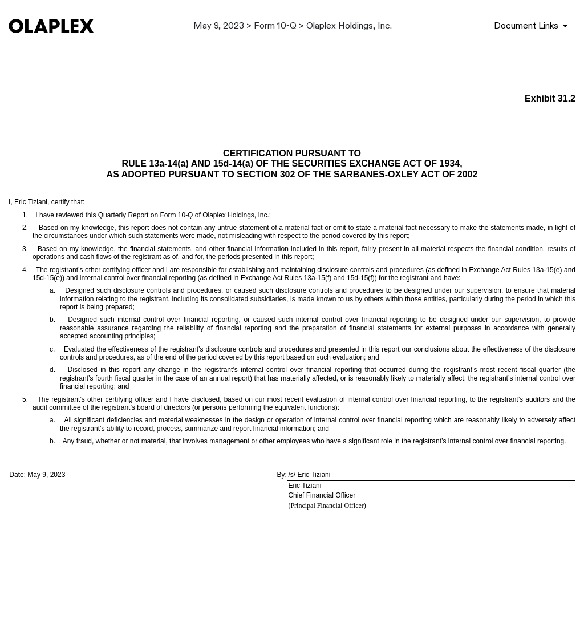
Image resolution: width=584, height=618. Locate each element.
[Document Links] (532, 25)
